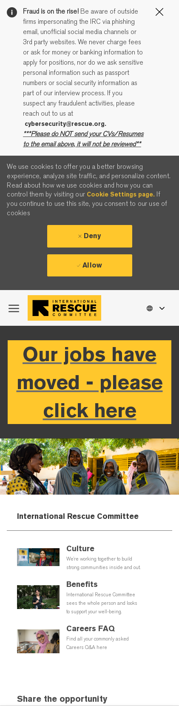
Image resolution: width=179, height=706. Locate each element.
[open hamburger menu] (14, 308)
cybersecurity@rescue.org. (65, 123)
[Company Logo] (66, 308)
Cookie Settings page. (121, 194)
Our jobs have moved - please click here (90, 382)
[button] (155, 307)
